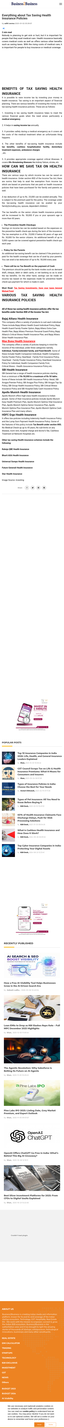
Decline (51, 1424)
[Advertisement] (32, 68)
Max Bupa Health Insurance (18, 341)
